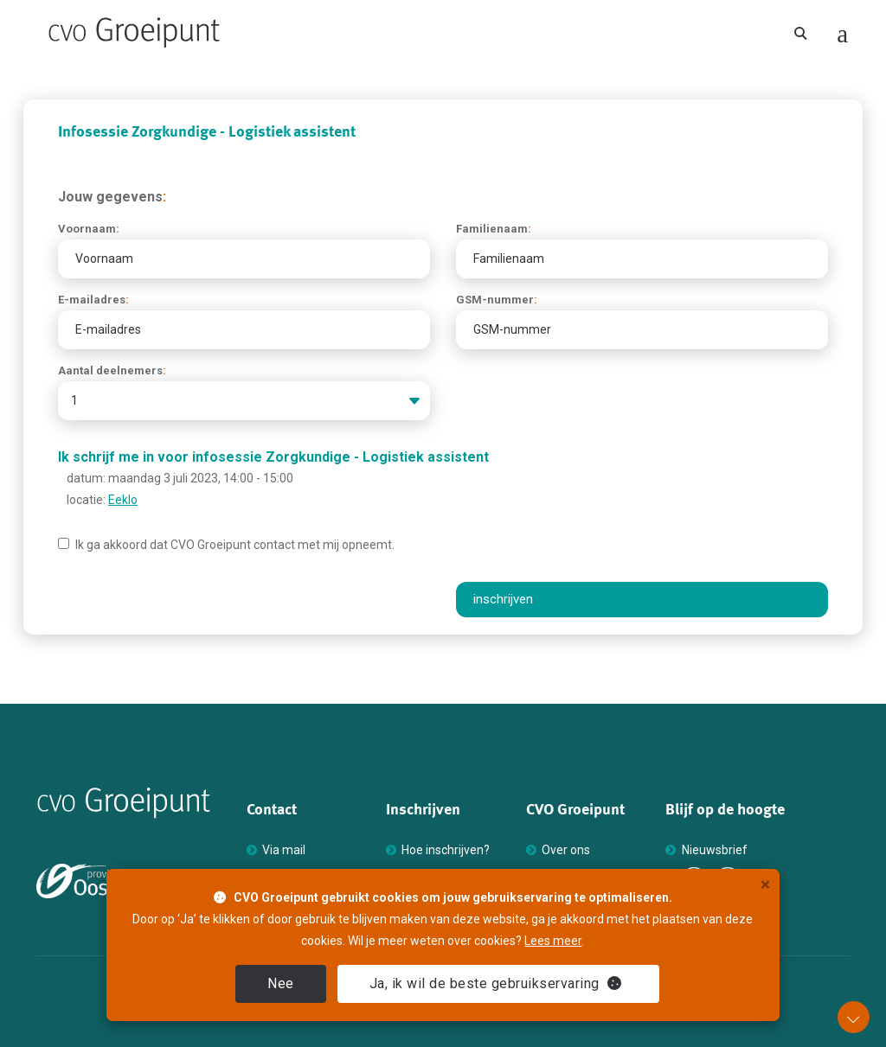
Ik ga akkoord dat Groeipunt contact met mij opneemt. (226, 545)
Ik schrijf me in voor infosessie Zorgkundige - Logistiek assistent (273, 457)
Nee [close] (280, 983)
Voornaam (88, 228)
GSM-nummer (496, 299)
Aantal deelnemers (112, 370)
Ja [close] (495, 983)
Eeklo (123, 500)
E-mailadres (93, 299)
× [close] (765, 885)
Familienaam (493, 228)
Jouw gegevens (112, 196)
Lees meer (552, 941)
